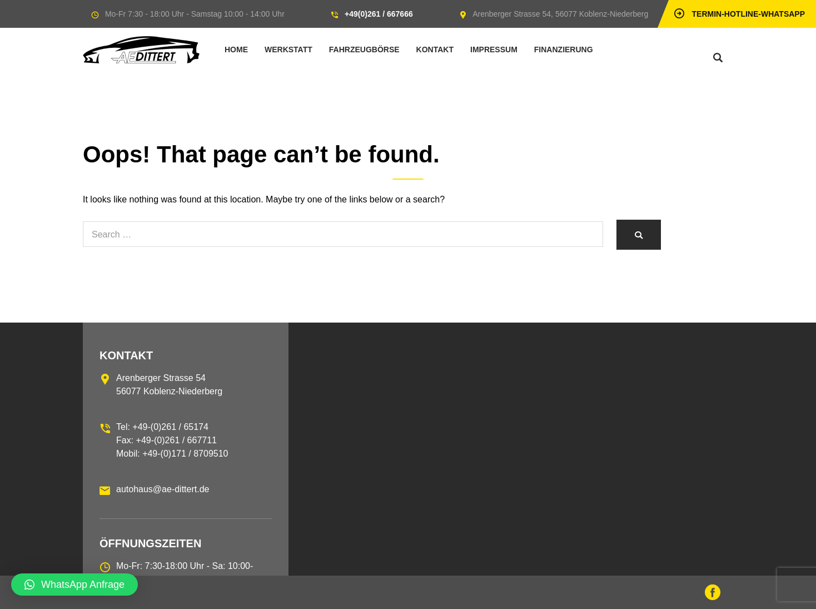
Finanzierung (563, 49)
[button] (74, 584)
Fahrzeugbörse (364, 49)
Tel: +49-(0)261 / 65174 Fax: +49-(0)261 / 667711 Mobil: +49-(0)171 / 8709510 (172, 440)
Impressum (494, 49)
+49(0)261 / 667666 (379, 13)
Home (236, 49)
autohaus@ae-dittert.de (162, 489)
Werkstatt (288, 49)
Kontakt (435, 49)
